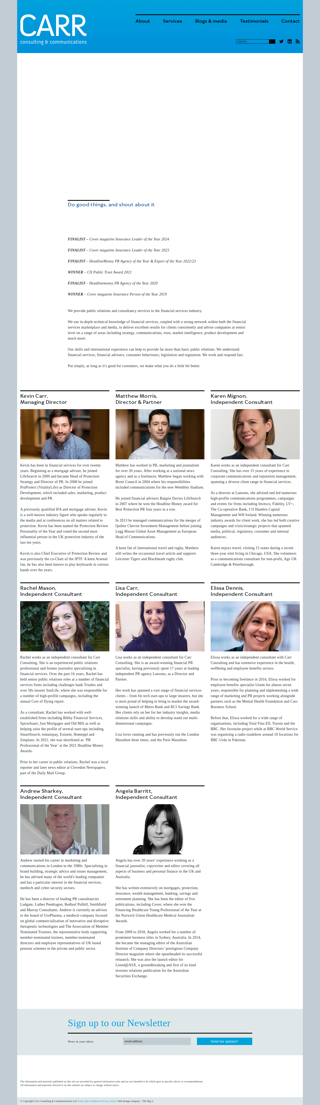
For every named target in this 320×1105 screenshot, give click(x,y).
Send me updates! (224, 1041)
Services (172, 21)
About (143, 21)
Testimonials (254, 21)
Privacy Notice (109, 1101)
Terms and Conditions (89, 1101)
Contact (290, 21)
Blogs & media (211, 21)
